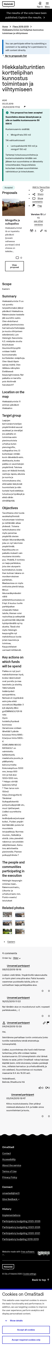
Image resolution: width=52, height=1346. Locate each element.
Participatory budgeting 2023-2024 (21, 1227)
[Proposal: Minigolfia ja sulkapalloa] (13, 237)
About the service (11, 1165)
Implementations (11, 1215)
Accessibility (9, 1159)
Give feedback (17, 1199)
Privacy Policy (9, 1177)
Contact (6, 1153)
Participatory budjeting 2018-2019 (20, 1239)
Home (5, 26)
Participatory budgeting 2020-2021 (21, 1233)
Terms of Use (9, 1171)
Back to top (41, 1280)
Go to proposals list (14, 55)
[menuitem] (17, 958)
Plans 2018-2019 (21, 26)
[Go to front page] (8, 4)
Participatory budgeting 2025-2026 (21, 1221)
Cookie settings (29, 1274)
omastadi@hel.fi (11, 1193)
